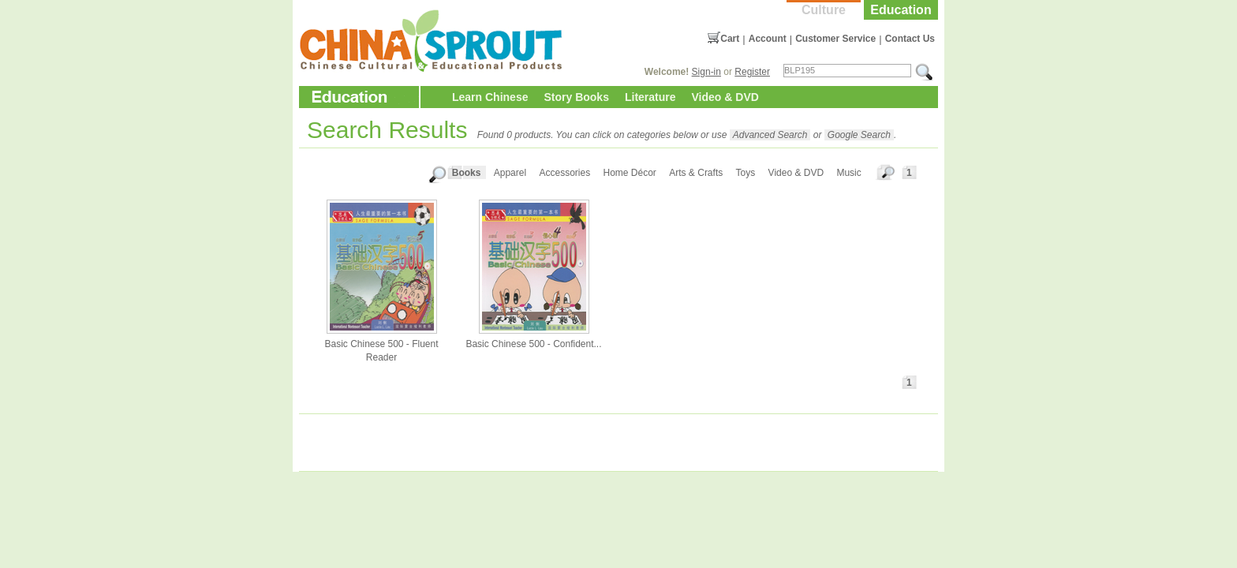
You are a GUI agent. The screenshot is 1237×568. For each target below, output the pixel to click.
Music (848, 172)
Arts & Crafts (696, 172)
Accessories (564, 172)
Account (768, 38)
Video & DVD (725, 97)
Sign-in (706, 71)
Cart (729, 38)
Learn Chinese (490, 97)
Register (752, 71)
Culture (824, 10)
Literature (650, 97)
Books (466, 172)
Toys (746, 172)
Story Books (576, 97)
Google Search (859, 134)
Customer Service (835, 38)
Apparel (510, 172)
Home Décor (630, 172)
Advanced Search (770, 134)
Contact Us (910, 38)
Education (900, 10)
